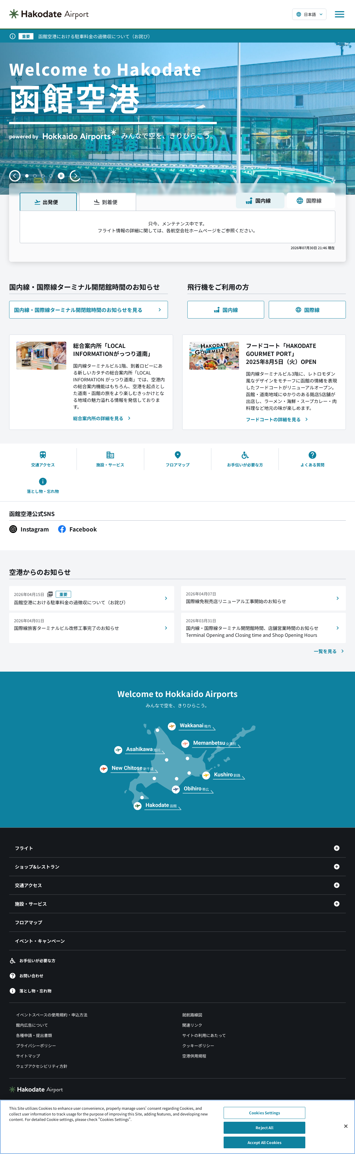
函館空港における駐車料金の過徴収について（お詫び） (95, 36)
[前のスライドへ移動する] (15, 176)
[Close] (346, 1129)
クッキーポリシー (198, 1046)
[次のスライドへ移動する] (75, 176)
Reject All (264, 1130)
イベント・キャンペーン (40, 941)
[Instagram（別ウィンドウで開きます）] (29, 529)
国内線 (258, 201)
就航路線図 (192, 1015)
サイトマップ (28, 1056)
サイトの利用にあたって (204, 1035)
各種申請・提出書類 (34, 1035)
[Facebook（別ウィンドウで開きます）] (77, 529)
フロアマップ (28, 922)
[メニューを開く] (339, 14)
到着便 (105, 202)
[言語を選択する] (309, 14)
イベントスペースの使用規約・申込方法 (51, 1015)
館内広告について (32, 1025)
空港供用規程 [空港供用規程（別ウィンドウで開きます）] (194, 1056)
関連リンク (192, 1025)
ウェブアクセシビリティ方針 (41, 1066)
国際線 (309, 201)
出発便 (46, 202)
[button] (27, 176)
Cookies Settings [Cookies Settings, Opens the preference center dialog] (264, 1116)
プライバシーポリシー (36, 1046)
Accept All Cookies (264, 1145)
